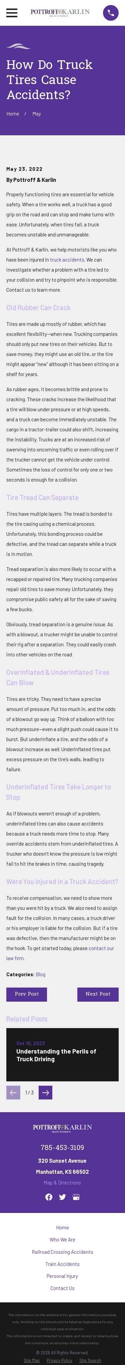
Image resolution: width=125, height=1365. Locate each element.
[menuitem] (32, 1360)
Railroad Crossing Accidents (62, 1252)
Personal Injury (62, 1276)
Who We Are (62, 1239)
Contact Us (62, 1288)
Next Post (98, 994)
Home (62, 1227)
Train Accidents (62, 1264)
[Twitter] (62, 1197)
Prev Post (27, 994)
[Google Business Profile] (76, 1197)
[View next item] (46, 1093)
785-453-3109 (62, 1148)
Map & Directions (62, 1182)
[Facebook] (48, 1197)
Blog (40, 974)
